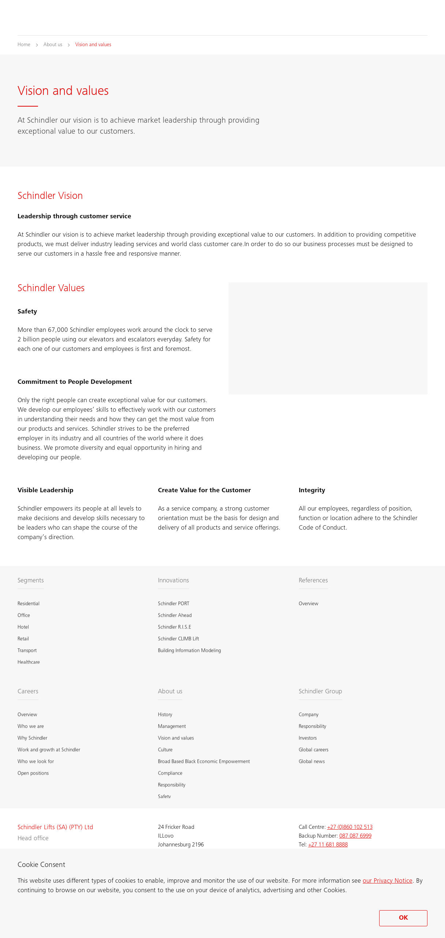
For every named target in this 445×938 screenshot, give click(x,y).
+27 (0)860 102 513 (350, 827)
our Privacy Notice (387, 881)
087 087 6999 (355, 836)
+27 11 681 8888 (328, 845)
